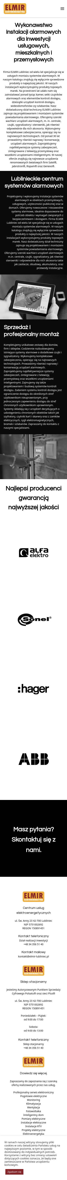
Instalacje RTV (33, 1126)
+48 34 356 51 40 (33, 944)
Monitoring (33, 1100)
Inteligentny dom (33, 1115)
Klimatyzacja (33, 1103)
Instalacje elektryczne (33, 1122)
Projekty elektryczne (33, 1130)
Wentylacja (33, 1107)
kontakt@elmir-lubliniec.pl (33, 956)
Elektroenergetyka (33, 1133)
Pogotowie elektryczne (33, 1096)
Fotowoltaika (33, 1111)
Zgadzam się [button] (14, 1171)
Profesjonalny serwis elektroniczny (33, 1092)
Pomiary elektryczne (33, 1118)
